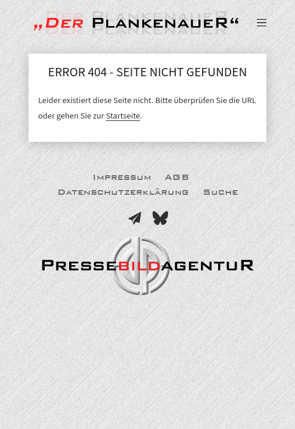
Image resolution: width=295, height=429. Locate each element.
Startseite (123, 116)
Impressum (121, 177)
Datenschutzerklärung (123, 192)
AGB (177, 177)
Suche (220, 192)
